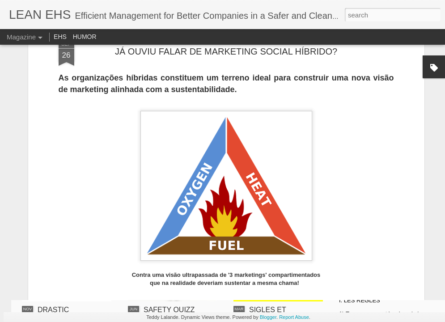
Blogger (268, 317)
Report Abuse (294, 317)
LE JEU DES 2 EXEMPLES (378, 220)
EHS (60, 36)
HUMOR (85, 36)
